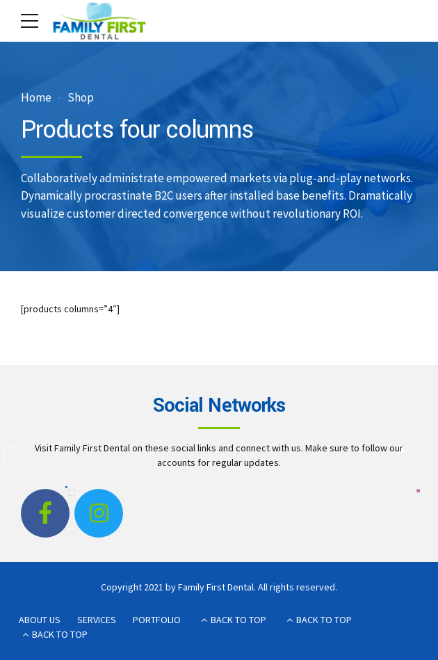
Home (36, 97)
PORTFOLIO (157, 619)
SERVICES (96, 619)
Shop (80, 97)
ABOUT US (39, 619)
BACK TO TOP (238, 619)
